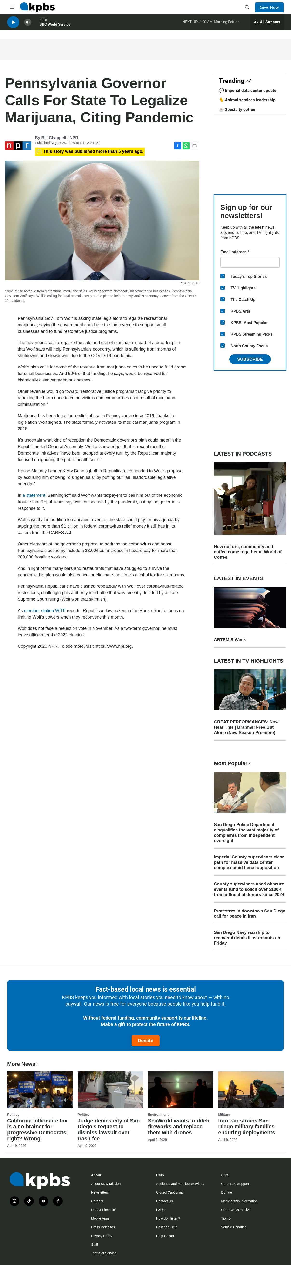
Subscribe (250, 359)
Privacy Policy (101, 1236)
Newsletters (100, 1192)
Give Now (269, 7)
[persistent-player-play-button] (13, 24)
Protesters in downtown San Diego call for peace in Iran (249, 914)
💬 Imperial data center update (247, 90)
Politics (13, 1114)
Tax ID (226, 1218)
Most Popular (232, 763)
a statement (34, 495)
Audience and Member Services (180, 1184)
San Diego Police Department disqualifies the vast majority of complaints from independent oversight (246, 832)
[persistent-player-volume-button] (28, 24)
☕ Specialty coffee (237, 109)
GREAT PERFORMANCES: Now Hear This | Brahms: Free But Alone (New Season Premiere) (246, 727)
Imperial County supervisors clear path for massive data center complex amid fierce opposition (249, 862)
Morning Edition (226, 24)
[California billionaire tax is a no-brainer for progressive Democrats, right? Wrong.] (40, 1089)
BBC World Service (55, 26)
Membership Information (239, 1201)
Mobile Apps (100, 1218)
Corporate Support (235, 1184)
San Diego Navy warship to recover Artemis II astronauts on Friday (247, 937)
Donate (145, 1040)
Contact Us (164, 1201)
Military (224, 1114)
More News (23, 1064)
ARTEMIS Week (230, 639)
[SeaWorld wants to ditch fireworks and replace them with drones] (181, 1089)
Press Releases (103, 1227)
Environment (158, 1114)
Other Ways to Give (235, 1210)
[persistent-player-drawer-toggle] (267, 24)
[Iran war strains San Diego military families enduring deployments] (251, 1089)
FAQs (160, 1210)
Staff (94, 1244)
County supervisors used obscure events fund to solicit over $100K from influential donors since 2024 (249, 889)
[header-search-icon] (247, 7)
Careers (97, 1201)
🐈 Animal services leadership (247, 99)
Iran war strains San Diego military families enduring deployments (246, 1127)
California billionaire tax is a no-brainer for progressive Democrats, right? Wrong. (37, 1130)
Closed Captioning (170, 1192)
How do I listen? (168, 1218)
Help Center (165, 1236)
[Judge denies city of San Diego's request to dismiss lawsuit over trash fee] (110, 1089)
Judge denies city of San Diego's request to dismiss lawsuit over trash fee (109, 1130)
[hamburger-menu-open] (11, 7)
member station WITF (45, 610)
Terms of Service (103, 1253)
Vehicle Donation (233, 1227)
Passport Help (166, 1227)
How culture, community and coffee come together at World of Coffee (248, 552)
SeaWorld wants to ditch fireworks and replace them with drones (179, 1127)
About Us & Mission (106, 1184)
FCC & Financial (103, 1210)
